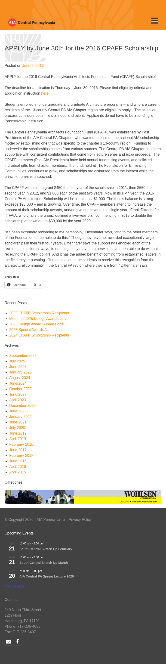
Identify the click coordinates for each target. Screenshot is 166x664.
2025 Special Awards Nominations (37, 330)
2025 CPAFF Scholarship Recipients (39, 313)
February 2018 (21, 444)
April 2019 (17, 439)
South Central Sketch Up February (45, 549)
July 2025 (17, 361)
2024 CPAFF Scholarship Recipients (39, 335)
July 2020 (17, 428)
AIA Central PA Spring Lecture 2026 (46, 576)
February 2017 (21, 455)
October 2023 (20, 389)
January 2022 (20, 417)
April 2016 (17, 467)
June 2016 (18, 461)
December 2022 (22, 406)
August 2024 (19, 378)
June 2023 (18, 394)
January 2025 (20, 372)
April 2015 (17, 472)
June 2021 (18, 422)
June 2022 (18, 411)
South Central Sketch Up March (43, 563)
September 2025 (23, 356)
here (45, 93)
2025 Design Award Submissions (36, 324)
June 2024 (18, 383)
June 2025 (18, 367)
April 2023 (17, 400)
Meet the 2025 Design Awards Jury (38, 319)
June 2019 (18, 433)
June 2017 (18, 450)
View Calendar (15, 586)
